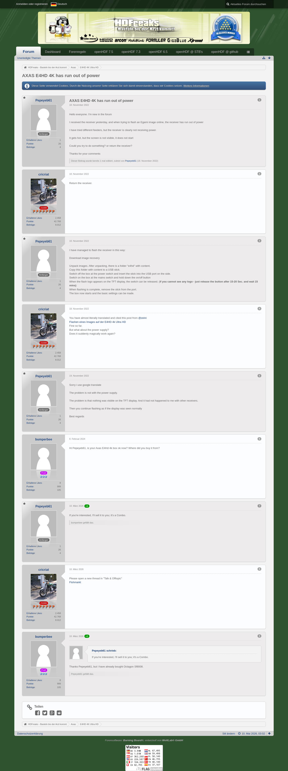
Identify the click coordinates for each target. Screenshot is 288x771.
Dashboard (52, 51)
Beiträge (30, 147)
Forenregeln (77, 51)
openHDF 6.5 (158, 51)
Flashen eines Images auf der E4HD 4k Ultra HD (97, 321)
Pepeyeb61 (130, 161)
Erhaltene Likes (34, 140)
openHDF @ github (224, 51)
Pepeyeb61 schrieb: (104, 650)
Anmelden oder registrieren (32, 3)
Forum (28, 52)
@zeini (142, 317)
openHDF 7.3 (130, 51)
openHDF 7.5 (103, 51)
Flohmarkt (75, 582)
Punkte (29, 143)
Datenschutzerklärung (30, 733)
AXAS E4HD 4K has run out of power (61, 75)
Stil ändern (228, 733)
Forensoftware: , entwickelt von (144, 740)
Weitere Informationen (196, 85)
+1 (87, 506)
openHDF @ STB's (189, 51)
